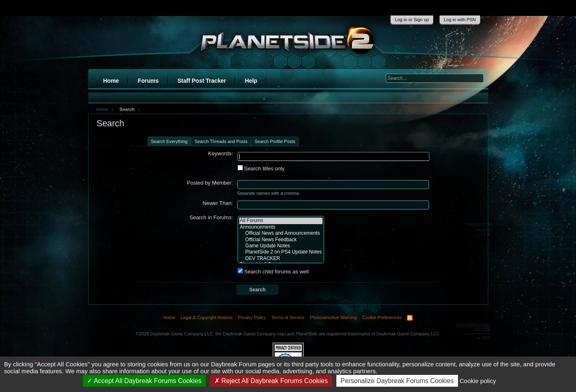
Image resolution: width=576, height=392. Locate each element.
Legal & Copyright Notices (206, 317)
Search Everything (169, 141)
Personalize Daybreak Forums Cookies (397, 380)
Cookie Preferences (382, 317)
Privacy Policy (252, 317)
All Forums (281, 221)
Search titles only (261, 168)
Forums (148, 80)
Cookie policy (478, 380)
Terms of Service (288, 317)
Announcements (281, 227)
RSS (410, 318)
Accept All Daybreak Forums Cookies (144, 380)
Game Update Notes (281, 246)
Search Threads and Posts (220, 141)
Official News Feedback (281, 240)
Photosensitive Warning (333, 317)
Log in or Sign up (412, 19)
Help (251, 80)
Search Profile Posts (274, 141)
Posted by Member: (210, 183)
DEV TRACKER (281, 258)
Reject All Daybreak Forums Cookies (271, 380)
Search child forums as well (273, 272)
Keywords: (220, 153)
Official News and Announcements (281, 233)
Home (111, 80)
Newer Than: (217, 203)
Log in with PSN (460, 19)
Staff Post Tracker (202, 80)
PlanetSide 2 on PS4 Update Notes (281, 252)
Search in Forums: (211, 217)
